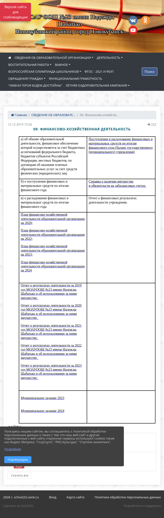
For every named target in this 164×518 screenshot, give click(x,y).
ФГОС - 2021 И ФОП (99, 71)
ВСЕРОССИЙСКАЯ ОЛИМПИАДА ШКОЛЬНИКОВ (43, 71)
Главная (19, 115)
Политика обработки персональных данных (128, 497)
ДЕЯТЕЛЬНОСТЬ (108, 58)
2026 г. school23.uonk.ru (21, 497)
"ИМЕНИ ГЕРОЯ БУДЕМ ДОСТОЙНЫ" (35, 85)
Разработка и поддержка (142, 506)
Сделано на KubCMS (18, 506)
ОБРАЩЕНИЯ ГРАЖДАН (25, 79)
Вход (52, 497)
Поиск (150, 71)
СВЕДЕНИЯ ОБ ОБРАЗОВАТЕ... (53, 115)
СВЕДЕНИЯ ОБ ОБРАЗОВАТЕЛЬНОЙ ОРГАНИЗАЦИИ (53, 58)
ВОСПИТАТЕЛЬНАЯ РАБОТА (28, 65)
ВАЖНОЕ (61, 65)
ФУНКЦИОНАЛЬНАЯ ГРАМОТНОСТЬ (75, 79)
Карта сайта (75, 497)
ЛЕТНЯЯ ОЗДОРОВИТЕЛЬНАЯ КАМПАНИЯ (96, 85)
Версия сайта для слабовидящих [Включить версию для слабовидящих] (15, 11)
